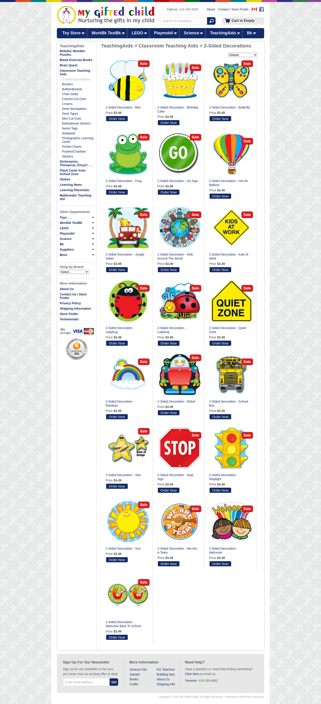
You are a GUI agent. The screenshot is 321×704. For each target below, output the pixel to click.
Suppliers (77, 249)
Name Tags (70, 128)
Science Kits (138, 669)
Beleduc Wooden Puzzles (72, 52)
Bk (249, 33)
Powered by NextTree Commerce (244, 696)
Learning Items (71, 184)
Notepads (68, 133)
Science (191, 33)
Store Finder (69, 314)
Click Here (192, 674)
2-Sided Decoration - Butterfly (229, 107)
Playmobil (163, 33)
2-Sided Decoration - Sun (123, 548)
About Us (67, 289)
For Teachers (166, 669)
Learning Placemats (74, 190)
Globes (65, 179)
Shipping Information (75, 308)
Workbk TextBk (77, 223)
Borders (67, 84)
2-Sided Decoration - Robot (176, 401)
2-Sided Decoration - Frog (124, 181)
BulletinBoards (72, 89)
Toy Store (71, 33)
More (77, 255)
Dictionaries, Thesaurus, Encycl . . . (76, 163)
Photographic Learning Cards (77, 139)
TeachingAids (223, 33)
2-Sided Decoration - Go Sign (177, 181)
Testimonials (69, 319)
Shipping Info (166, 684)
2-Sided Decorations (76, 79)
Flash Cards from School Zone (72, 172)
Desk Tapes (70, 113)
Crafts (134, 684)
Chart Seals (70, 94)
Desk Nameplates (74, 109)
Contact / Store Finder (233, 9)
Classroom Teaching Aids (75, 72)
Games (135, 674)
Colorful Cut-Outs (74, 99)
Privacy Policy (70, 303)
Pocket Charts (72, 146)
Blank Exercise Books (76, 60)
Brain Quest (68, 65)
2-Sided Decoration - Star (123, 475)
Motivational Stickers (76, 123)
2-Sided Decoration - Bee (123, 107)
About (211, 9)
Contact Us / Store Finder (73, 296)
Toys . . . (77, 217)
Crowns (67, 104)
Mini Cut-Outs (71, 118)
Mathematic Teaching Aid (75, 197)
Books (134, 679)
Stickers (67, 156)
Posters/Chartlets (74, 151)
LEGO (137, 33)
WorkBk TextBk (106, 33)
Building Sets (166, 674)
